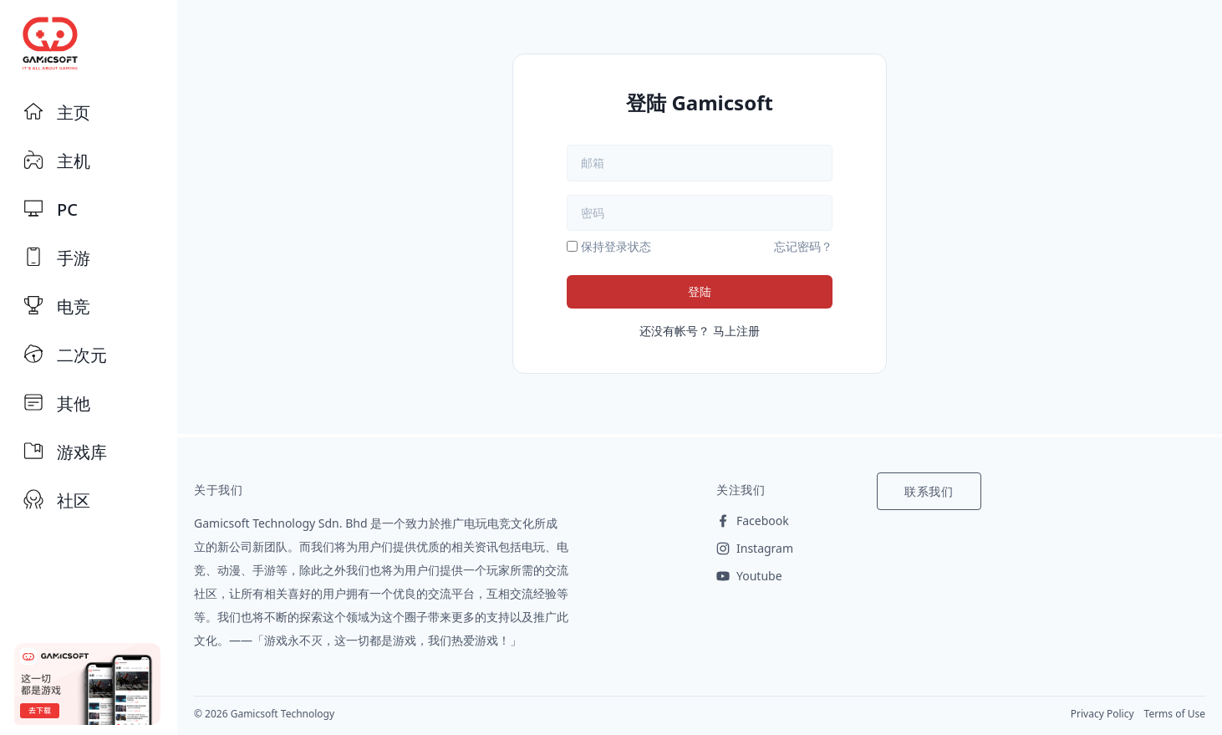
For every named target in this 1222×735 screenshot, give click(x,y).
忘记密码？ (803, 246)
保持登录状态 (616, 246)
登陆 (699, 291)
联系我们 (929, 491)
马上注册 (736, 331)
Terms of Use (1174, 714)
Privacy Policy (1102, 714)
